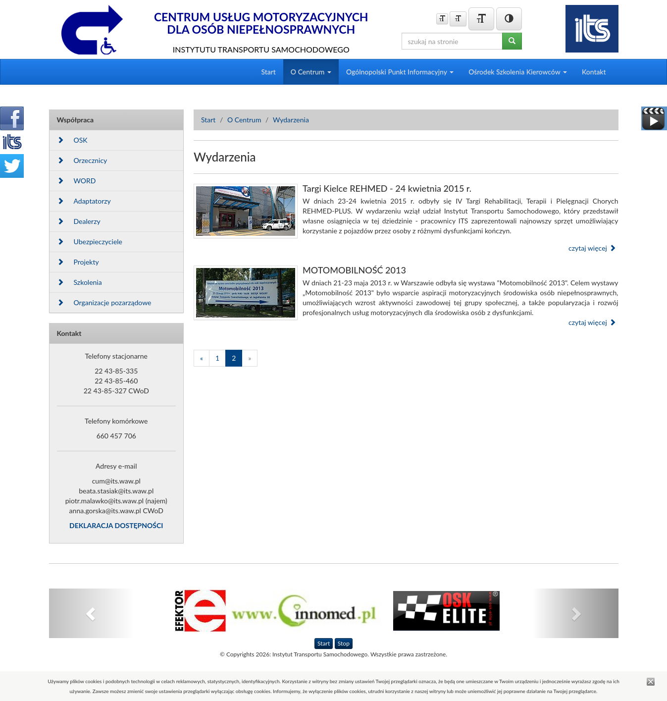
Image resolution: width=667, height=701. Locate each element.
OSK (72, 140)
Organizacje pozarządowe (104, 302)
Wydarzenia (291, 119)
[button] (92, 613)
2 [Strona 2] (234, 358)
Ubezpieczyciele (89, 241)
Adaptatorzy (84, 201)
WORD (76, 180)
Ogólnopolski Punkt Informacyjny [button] (400, 71)
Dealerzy (79, 221)
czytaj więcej (592, 248)
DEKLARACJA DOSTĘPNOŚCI (116, 525)
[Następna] (249, 358)
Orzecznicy (82, 160)
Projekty (78, 262)
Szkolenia (79, 282)
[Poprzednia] (201, 358)
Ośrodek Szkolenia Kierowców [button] (517, 71)
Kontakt (594, 71)
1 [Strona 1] (217, 358)
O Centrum (244, 119)
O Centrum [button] (311, 71)
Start (268, 71)
